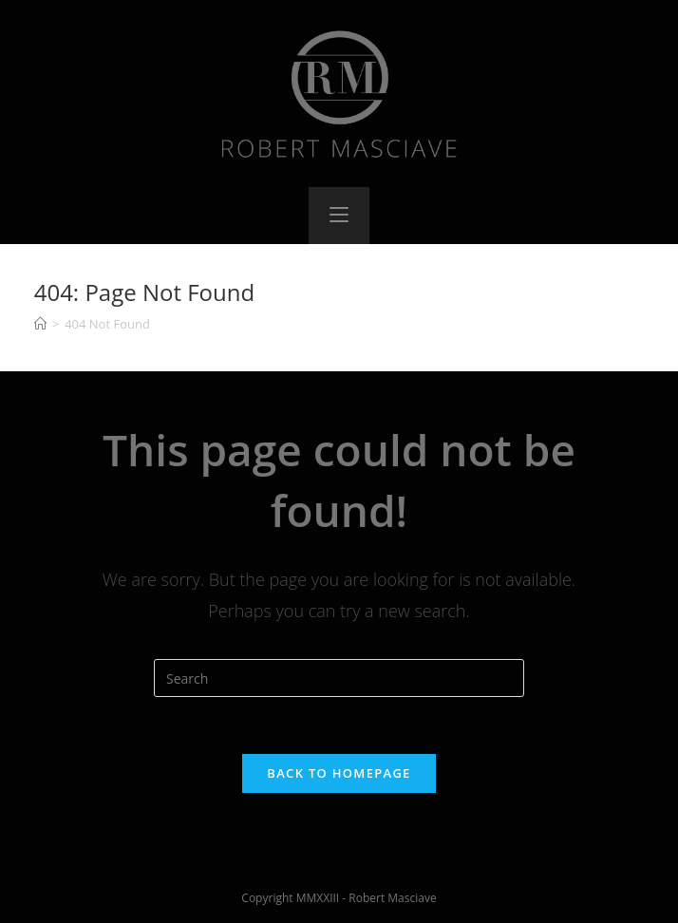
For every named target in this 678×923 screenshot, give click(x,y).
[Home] (40, 323)
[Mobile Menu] (339, 215)
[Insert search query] (339, 678)
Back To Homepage (338, 773)
